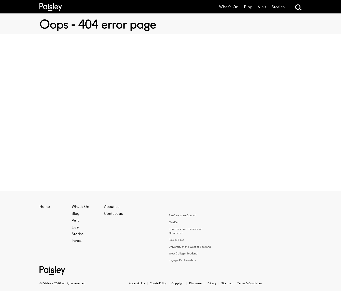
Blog (248, 7)
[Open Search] (298, 7)
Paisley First (176, 239)
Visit (262, 7)
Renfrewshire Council (182, 215)
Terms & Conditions (249, 283)
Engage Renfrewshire (182, 260)
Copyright (178, 283)
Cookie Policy (158, 283)
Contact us (113, 213)
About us (111, 206)
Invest (77, 240)
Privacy (211, 283)
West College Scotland (183, 253)
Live (75, 227)
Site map (226, 283)
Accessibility (137, 283)
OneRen (174, 222)
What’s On (229, 7)
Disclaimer (195, 283)
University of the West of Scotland (190, 246)
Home (44, 206)
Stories (278, 7)
